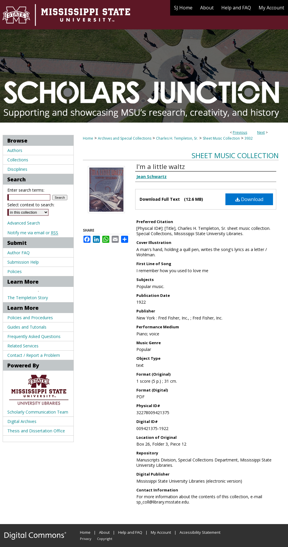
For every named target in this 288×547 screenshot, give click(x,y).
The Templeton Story (27, 297)
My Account (161, 532)
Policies (14, 271)
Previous (240, 132)
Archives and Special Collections (124, 138)
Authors (14, 150)
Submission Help (23, 262)
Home (88, 138)
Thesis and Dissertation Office (36, 431)
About (104, 532)
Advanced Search (23, 223)
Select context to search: (30, 205)
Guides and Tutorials (26, 327)
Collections (17, 160)
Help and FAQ (130, 532)
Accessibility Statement (200, 532)
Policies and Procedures (30, 317)
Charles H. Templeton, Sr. (177, 138)
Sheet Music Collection (221, 138)
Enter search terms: (25, 190)
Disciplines (17, 169)
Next (261, 132)
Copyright (104, 538)
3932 (249, 138)
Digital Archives (21, 421)
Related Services (22, 346)
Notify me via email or (32, 232)
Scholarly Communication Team (37, 412)
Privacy (85, 538)
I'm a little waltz (160, 166)
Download (249, 199)
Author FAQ (18, 252)
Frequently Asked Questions (34, 336)
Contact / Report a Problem (33, 355)
